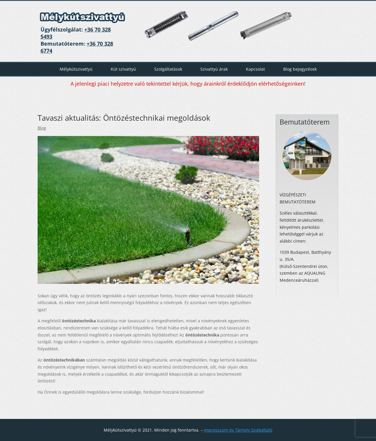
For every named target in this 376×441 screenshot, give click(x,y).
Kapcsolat (255, 69)
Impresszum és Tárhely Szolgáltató (238, 430)
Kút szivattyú (123, 69)
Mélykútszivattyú (76, 69)
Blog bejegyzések (300, 69)
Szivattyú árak (214, 69)
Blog (42, 128)
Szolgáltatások (168, 69)
